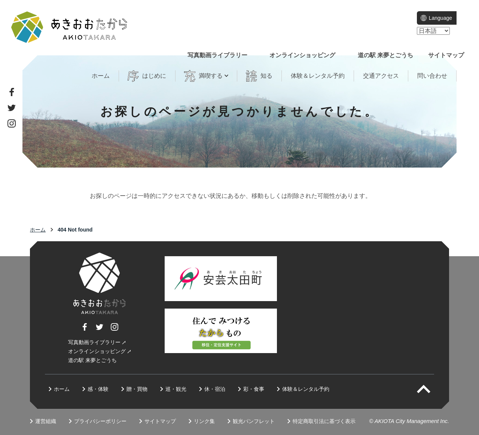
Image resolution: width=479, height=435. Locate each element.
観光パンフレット (254, 421)
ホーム (101, 76)
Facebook (11, 92)
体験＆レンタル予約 (318, 76)
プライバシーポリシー (100, 421)
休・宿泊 (214, 389)
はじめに (154, 76)
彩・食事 (253, 389)
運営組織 (45, 421)
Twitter (11, 108)
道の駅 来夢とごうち (385, 55)
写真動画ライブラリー (217, 55)
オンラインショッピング (302, 55)
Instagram (11, 123)
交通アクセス (381, 76)
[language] (433, 31)
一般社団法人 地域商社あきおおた (69, 27)
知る (266, 76)
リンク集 (204, 421)
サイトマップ (446, 55)
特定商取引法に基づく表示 (324, 421)
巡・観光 (175, 389)
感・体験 (98, 389)
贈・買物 (136, 389)
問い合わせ (432, 76)
